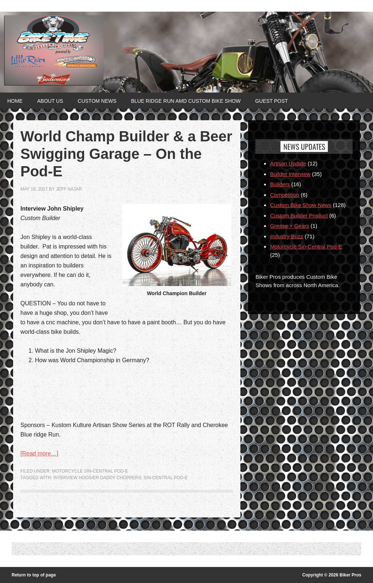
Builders (280, 184)
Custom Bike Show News (300, 205)
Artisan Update (288, 163)
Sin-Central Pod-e (166, 477)
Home (15, 101)
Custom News (97, 101)
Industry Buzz (286, 236)
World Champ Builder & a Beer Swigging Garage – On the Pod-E (126, 153)
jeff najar (69, 189)
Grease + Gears (289, 226)
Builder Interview (290, 174)
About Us (50, 101)
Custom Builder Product (298, 215)
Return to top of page (34, 575)
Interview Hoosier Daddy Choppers (97, 477)
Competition (284, 195)
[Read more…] (39, 453)
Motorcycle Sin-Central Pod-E (90, 471)
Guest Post (271, 101)
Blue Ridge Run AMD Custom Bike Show (186, 101)
